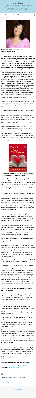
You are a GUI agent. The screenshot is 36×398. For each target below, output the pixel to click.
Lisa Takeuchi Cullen (7, 377)
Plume (23, 377)
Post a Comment (6, 382)
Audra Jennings (18, 3)
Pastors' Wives (17, 377)
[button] (34, 15)
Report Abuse (18, 394)
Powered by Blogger (18, 389)
